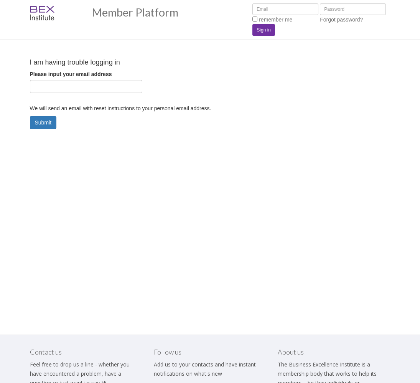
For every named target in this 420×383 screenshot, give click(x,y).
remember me (272, 20)
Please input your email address (71, 74)
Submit (43, 122)
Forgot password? (341, 20)
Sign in (264, 30)
